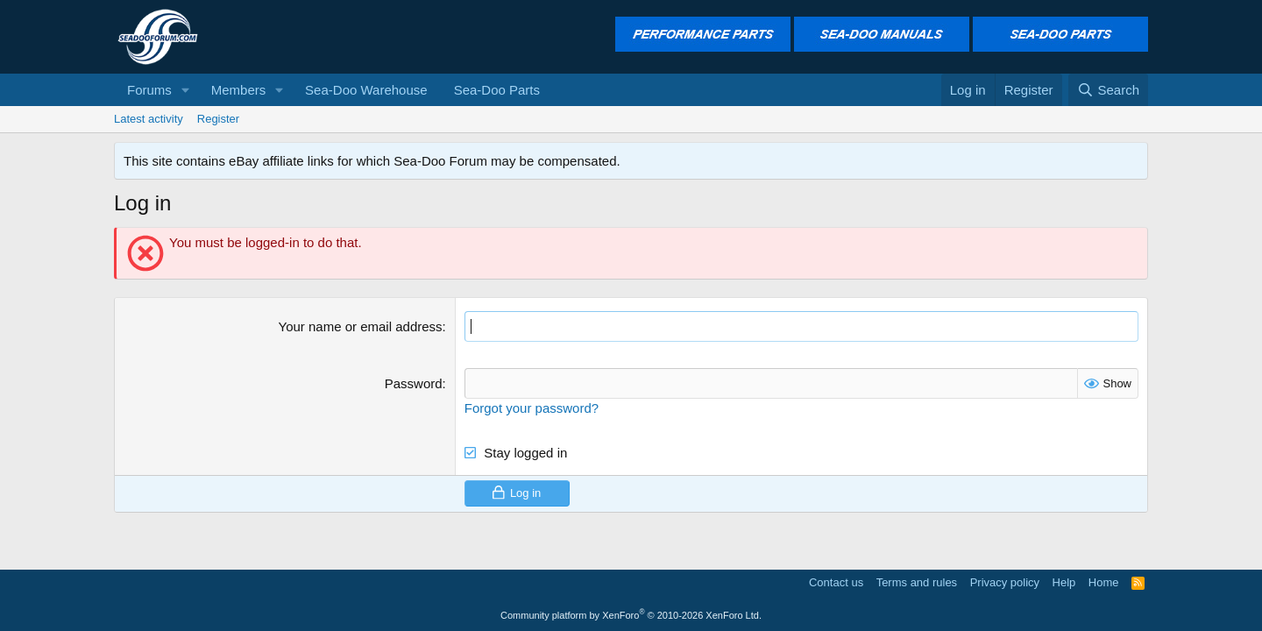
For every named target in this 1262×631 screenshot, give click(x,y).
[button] (186, 90)
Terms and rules (916, 582)
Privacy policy (1004, 582)
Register (218, 118)
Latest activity (148, 118)
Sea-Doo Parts (497, 89)
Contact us (836, 582)
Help (1064, 582)
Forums (149, 89)
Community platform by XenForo (631, 615)
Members (238, 89)
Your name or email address (361, 326)
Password (414, 383)
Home (1103, 582)
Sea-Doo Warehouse (366, 89)
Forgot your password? (531, 408)
